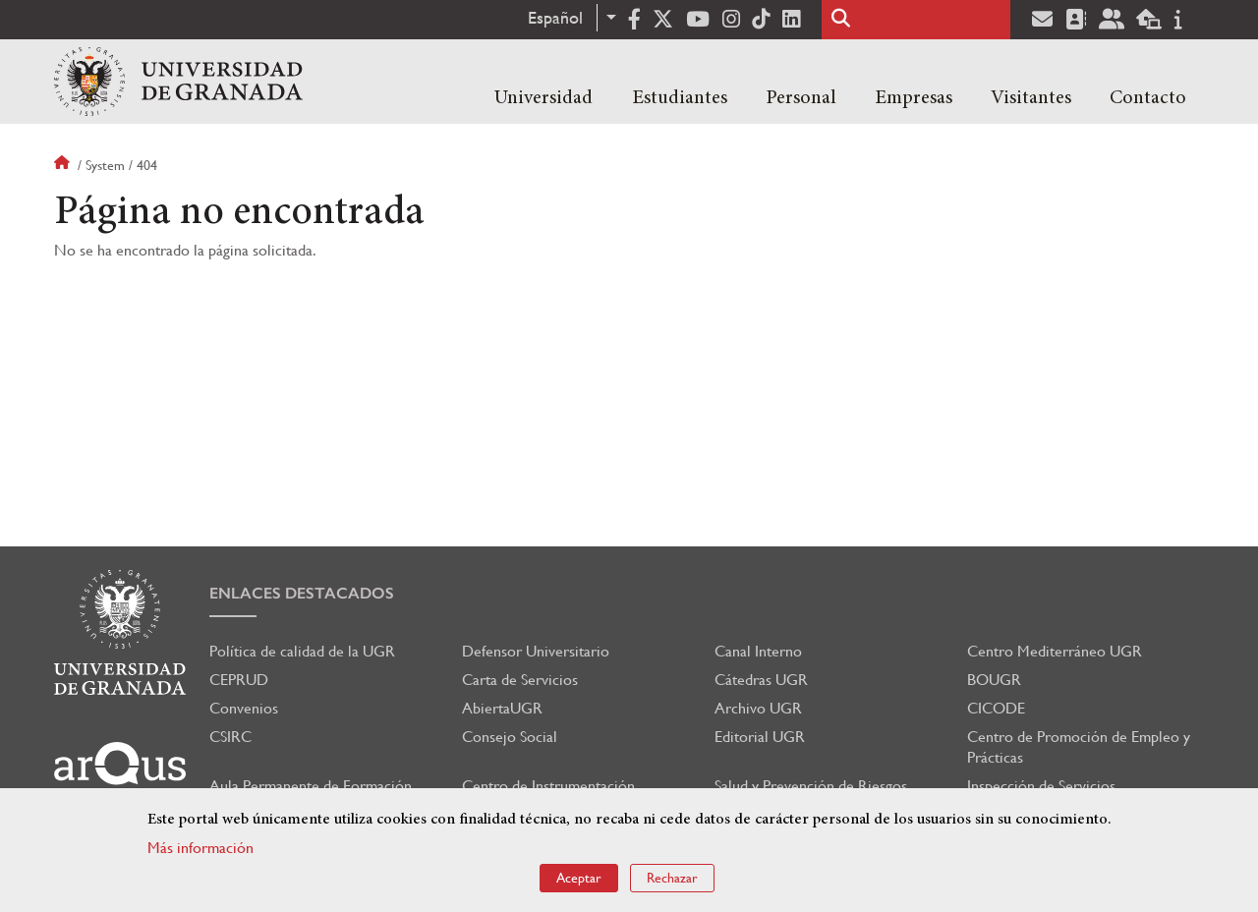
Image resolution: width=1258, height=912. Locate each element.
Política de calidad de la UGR (302, 651)
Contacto (1148, 98)
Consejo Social (509, 736)
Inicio (64, 165)
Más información (200, 847)
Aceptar (578, 877)
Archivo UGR (758, 708)
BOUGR (994, 679)
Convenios (243, 708)
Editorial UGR (760, 736)
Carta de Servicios (520, 679)
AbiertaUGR (502, 708)
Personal (801, 98)
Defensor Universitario (535, 651)
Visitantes (1031, 98)
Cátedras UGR (761, 679)
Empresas (913, 98)
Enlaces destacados (301, 593)
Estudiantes (679, 98)
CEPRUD (238, 679)
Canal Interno (758, 651)
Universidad (543, 98)
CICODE (996, 708)
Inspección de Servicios (1041, 785)
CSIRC (230, 736)
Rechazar (672, 877)
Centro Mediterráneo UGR (1054, 651)
